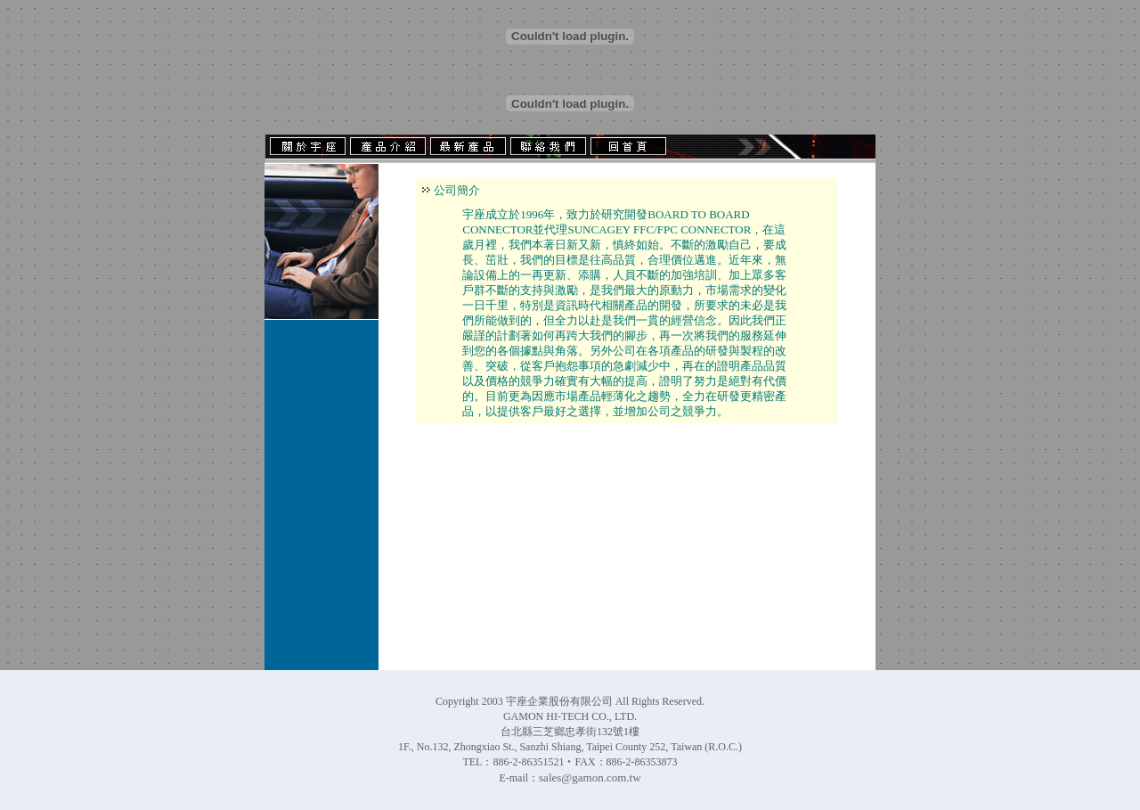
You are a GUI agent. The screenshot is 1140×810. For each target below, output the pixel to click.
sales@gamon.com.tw (590, 777)
